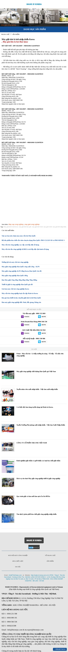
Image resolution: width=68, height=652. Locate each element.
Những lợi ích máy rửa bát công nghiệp (15, 262)
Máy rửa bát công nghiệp (18, 555)
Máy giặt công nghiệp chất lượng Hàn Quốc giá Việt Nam (36, 371)
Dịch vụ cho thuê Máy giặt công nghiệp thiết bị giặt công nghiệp (38, 478)
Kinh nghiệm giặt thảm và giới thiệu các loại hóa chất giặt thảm (38, 461)
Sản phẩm (50, 561)
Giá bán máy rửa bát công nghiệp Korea (15, 289)
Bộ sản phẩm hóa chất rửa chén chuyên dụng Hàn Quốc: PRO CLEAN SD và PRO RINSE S (33, 240)
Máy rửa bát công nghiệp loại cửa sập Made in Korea (20, 293)
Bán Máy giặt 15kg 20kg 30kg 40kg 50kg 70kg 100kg (19, 280)
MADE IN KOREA (34, 4)
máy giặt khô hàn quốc (25, 227)
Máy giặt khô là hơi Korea (11, 227)
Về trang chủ (50, 555)
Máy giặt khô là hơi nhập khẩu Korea (18, 39)
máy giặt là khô (48, 227)
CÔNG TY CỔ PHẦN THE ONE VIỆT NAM (31, 443)
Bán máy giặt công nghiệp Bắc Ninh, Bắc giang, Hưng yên (21, 302)
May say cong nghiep (16, 224)
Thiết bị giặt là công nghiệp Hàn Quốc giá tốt (17, 284)
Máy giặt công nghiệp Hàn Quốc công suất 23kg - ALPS (20, 267)
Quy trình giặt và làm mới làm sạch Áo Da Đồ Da (33, 496)
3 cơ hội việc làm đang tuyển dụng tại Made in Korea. (34, 407)
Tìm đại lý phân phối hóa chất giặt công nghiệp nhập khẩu (36, 514)
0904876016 (60, 649)
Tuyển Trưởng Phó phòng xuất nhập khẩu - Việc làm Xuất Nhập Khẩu (40, 425)
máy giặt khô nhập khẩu (59, 227)
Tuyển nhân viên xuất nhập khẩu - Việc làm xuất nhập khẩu (37, 389)
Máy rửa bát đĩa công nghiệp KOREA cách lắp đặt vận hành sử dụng (25, 249)
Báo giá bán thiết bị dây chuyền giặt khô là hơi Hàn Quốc (21, 298)
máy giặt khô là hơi (37, 227)
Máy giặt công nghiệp (8, 25)
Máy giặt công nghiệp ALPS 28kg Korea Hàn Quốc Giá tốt (22, 271)
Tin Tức (18, 567)
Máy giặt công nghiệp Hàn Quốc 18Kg (15, 275)
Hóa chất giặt (17, 561)
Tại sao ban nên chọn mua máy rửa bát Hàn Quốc (19, 236)
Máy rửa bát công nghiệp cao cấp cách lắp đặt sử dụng (20, 245)
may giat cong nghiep (32, 224)
